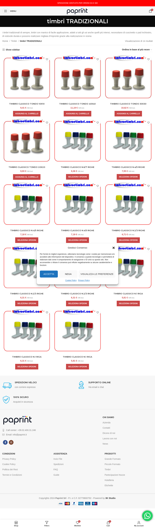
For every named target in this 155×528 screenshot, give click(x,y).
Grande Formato (113, 460)
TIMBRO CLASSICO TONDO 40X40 (77, 103)
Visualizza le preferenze (96, 274)
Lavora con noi (110, 439)
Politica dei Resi (10, 470)
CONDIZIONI (8, 455)
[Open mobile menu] (9, 11)
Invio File (57, 460)
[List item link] (40, 431)
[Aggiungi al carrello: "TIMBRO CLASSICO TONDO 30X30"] (128, 113)
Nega (68, 274)
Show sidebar (13, 49)
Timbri (14, 41)
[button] (113, 247)
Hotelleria (109, 481)
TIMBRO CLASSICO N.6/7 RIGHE (77, 166)
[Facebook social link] (5, 443)
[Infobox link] (40, 386)
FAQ (55, 470)
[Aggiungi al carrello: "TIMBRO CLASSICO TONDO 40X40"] (77, 113)
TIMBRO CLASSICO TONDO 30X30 (129, 103)
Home (5, 41)
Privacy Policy (84, 280)
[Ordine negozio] (137, 50)
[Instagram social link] (11, 443)
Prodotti (110, 455)
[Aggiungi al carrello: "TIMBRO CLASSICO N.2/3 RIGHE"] (128, 240)
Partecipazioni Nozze (115, 476)
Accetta (48, 274)
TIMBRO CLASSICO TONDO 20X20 (26, 166)
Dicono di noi (109, 434)
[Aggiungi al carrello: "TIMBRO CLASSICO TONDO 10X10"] (26, 113)
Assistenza (60, 455)
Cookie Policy (71, 280)
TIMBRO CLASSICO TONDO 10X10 (26, 103)
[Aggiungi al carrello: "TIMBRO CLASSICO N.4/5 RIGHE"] (128, 176)
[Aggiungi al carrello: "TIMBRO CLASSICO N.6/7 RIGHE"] (77, 176)
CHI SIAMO (108, 418)
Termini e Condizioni (12, 476)
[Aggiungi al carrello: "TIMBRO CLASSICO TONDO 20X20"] (26, 176)
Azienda (107, 423)
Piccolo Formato (112, 465)
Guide (56, 476)
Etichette (109, 486)
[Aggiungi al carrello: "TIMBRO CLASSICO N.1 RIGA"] (128, 304)
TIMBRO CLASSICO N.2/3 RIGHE (128, 230)
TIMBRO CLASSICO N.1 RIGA (128, 294)
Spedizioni (58, 465)
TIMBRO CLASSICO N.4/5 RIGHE (128, 166)
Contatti (106, 429)
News (105, 444)
